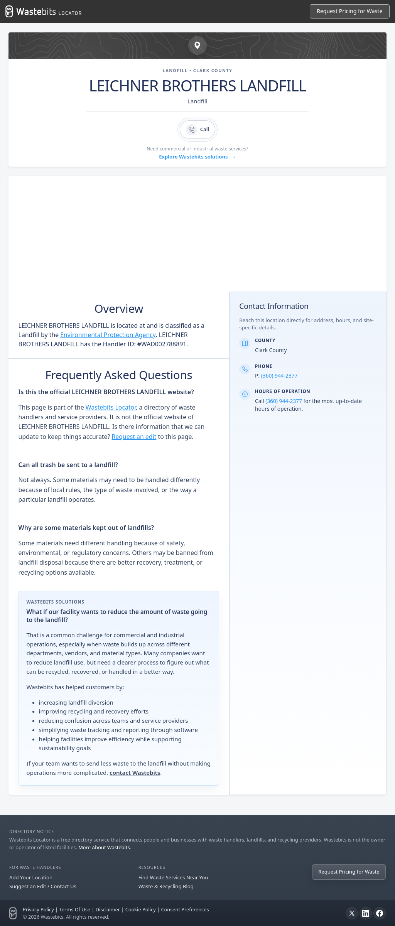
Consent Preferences (185, 909)
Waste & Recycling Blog (166, 886)
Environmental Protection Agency (107, 335)
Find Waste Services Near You (173, 877)
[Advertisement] (197, 234)
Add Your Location (30, 877)
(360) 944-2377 (279, 375)
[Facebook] (379, 913)
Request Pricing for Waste (349, 11)
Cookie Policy (140, 909)
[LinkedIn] (366, 913)
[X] (352, 913)
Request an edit (133, 436)
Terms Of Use (74, 909)
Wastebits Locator (111, 407)
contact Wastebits (135, 772)
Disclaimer (108, 909)
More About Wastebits (104, 847)
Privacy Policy (38, 909)
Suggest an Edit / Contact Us (42, 886)
